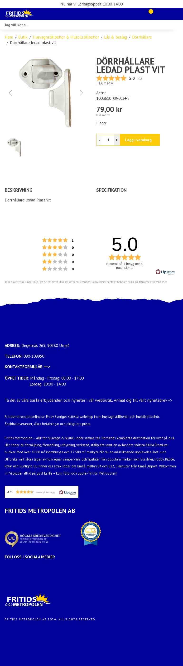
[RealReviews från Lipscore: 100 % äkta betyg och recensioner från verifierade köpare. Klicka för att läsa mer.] (165, 271)
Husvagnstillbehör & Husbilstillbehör (66, 37)
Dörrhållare (142, 37)
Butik (23, 37)
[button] (45, 93)
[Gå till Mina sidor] (157, 14)
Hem (9, 37)
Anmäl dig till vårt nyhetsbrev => (143, 400)
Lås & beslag (115, 37)
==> (46, 366)
